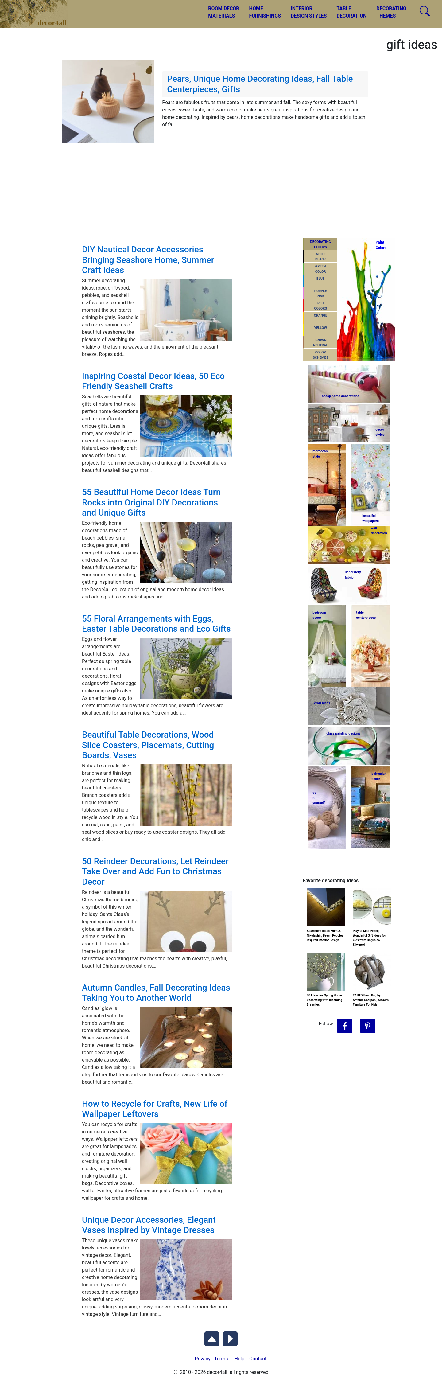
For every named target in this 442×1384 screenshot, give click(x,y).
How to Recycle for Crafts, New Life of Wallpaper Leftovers (154, 1109)
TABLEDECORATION (351, 12)
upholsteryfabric (353, 574)
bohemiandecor (378, 776)
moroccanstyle (320, 453)
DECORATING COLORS (320, 244)
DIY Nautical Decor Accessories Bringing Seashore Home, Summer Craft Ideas (148, 259)
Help (240, 1359)
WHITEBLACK (320, 256)
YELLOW (320, 328)
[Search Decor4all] (424, 11)
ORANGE (320, 316)
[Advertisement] (221, 189)
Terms (221, 1359)
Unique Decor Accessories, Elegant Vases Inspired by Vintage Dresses (149, 1225)
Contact (257, 1359)
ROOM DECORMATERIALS (223, 12)
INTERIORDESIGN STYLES (309, 12)
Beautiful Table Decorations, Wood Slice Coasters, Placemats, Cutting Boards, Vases (148, 745)
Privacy (203, 1359)
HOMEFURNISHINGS (265, 12)
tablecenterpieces (366, 615)
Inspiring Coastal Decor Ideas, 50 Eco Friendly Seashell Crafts (153, 381)
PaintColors (380, 245)
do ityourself (318, 798)
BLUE (320, 279)
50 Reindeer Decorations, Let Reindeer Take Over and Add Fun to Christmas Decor (155, 871)
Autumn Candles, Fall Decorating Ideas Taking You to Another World (156, 993)
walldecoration (378, 530)
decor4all (38, 9)
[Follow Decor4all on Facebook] (344, 1026)
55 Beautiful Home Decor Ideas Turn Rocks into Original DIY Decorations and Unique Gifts (151, 502)
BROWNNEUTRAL (320, 342)
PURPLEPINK (320, 293)
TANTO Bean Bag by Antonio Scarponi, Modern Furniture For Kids (371, 1000)
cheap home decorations (340, 396)
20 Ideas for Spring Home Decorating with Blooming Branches (324, 1000)
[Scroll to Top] (211, 1338)
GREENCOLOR (320, 269)
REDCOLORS (320, 305)
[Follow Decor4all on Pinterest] (367, 1026)
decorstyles (379, 432)
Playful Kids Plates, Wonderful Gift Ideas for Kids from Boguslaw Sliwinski (369, 937)
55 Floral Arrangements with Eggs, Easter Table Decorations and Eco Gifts (156, 624)
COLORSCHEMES (320, 355)
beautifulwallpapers (370, 518)
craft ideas (322, 703)
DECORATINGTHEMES (391, 12)
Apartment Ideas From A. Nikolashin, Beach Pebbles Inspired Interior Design (325, 935)
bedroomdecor (319, 615)
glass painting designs (343, 733)
